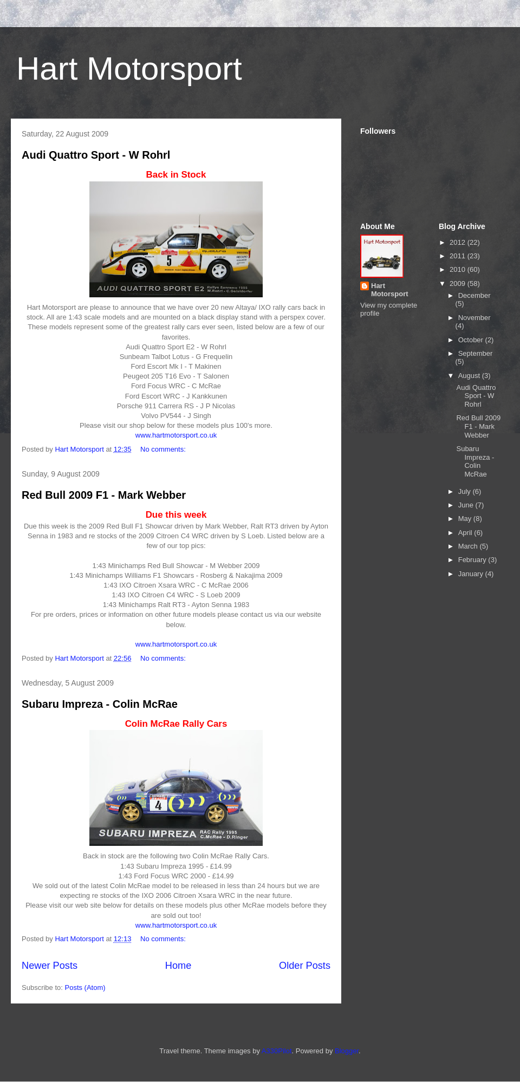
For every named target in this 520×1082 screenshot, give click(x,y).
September (475, 353)
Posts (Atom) (85, 987)
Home (178, 965)
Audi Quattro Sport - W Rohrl (96, 155)
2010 (458, 269)
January (471, 574)
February (473, 560)
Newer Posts (49, 965)
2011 (458, 256)
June (467, 505)
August (470, 375)
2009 (458, 283)
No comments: (163, 449)
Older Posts (304, 965)
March (469, 546)
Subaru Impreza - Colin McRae (100, 704)
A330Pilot (277, 1051)
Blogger (347, 1051)
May (465, 518)
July (465, 491)
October (471, 340)
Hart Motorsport (129, 68)
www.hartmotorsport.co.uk (176, 435)
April (466, 533)
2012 (458, 242)
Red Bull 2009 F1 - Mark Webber (104, 495)
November (474, 318)
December (474, 295)
